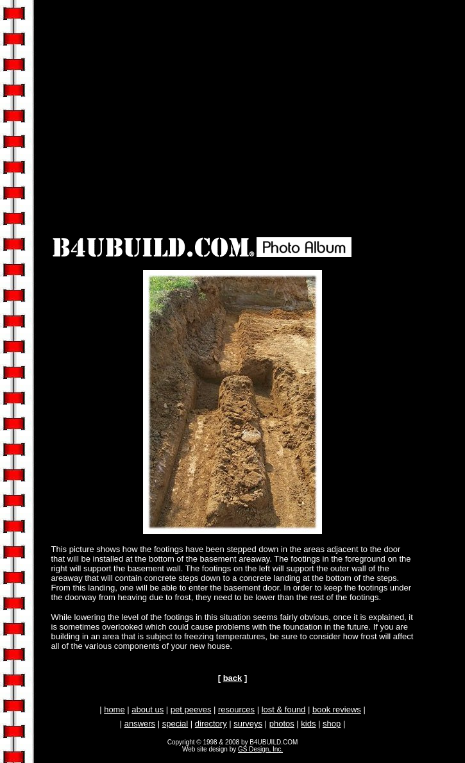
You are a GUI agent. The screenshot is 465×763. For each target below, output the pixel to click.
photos (281, 723)
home (114, 709)
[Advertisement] (235, 100)
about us (147, 709)
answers (139, 723)
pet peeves (191, 709)
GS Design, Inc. (260, 749)
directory (211, 723)
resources (236, 709)
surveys (247, 723)
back (232, 678)
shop (332, 723)
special (175, 723)
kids (308, 723)
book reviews (336, 709)
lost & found (284, 709)
